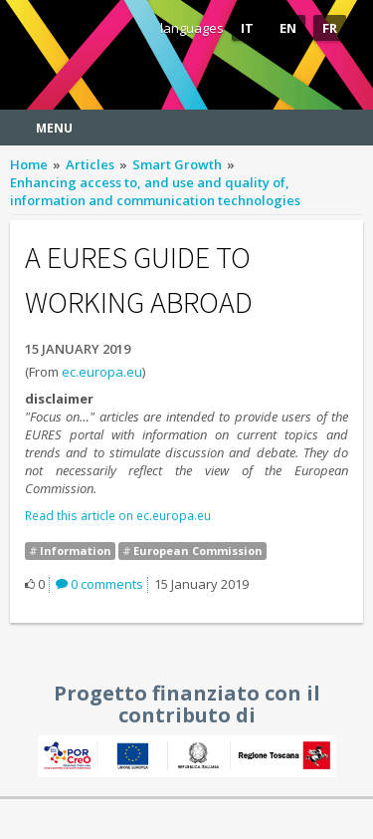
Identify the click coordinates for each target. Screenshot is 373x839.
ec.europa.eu (102, 372)
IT (247, 28)
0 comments (99, 584)
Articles (90, 164)
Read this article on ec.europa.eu (118, 515)
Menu (54, 128)
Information (75, 550)
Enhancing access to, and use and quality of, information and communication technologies (155, 191)
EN (288, 28)
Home (29, 164)
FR (329, 28)
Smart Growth (177, 164)
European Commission (198, 550)
